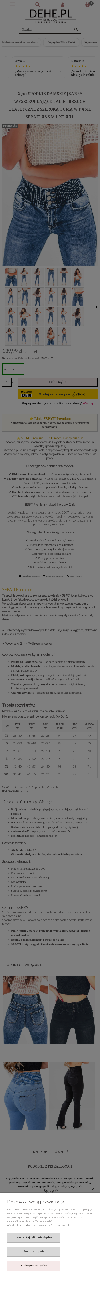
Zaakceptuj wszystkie (33, 1266)
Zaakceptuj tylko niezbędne (33, 1237)
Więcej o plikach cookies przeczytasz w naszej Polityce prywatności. (39, 1225)
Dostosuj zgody (33, 1252)
